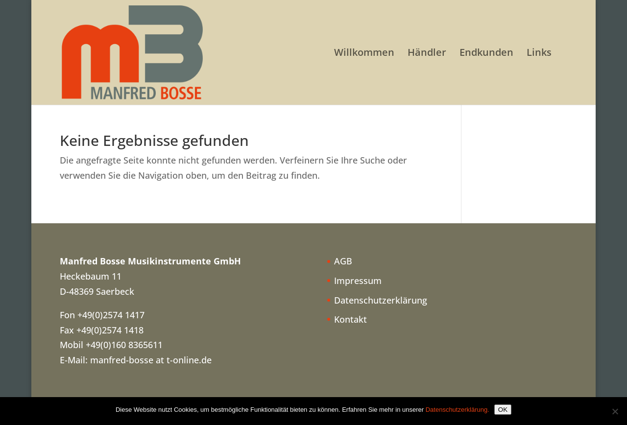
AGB (343, 261)
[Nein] (615, 411)
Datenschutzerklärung (380, 300)
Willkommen (364, 54)
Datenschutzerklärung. (457, 409)
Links (539, 54)
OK (502, 409)
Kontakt (350, 319)
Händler (427, 54)
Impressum (358, 280)
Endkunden (486, 54)
